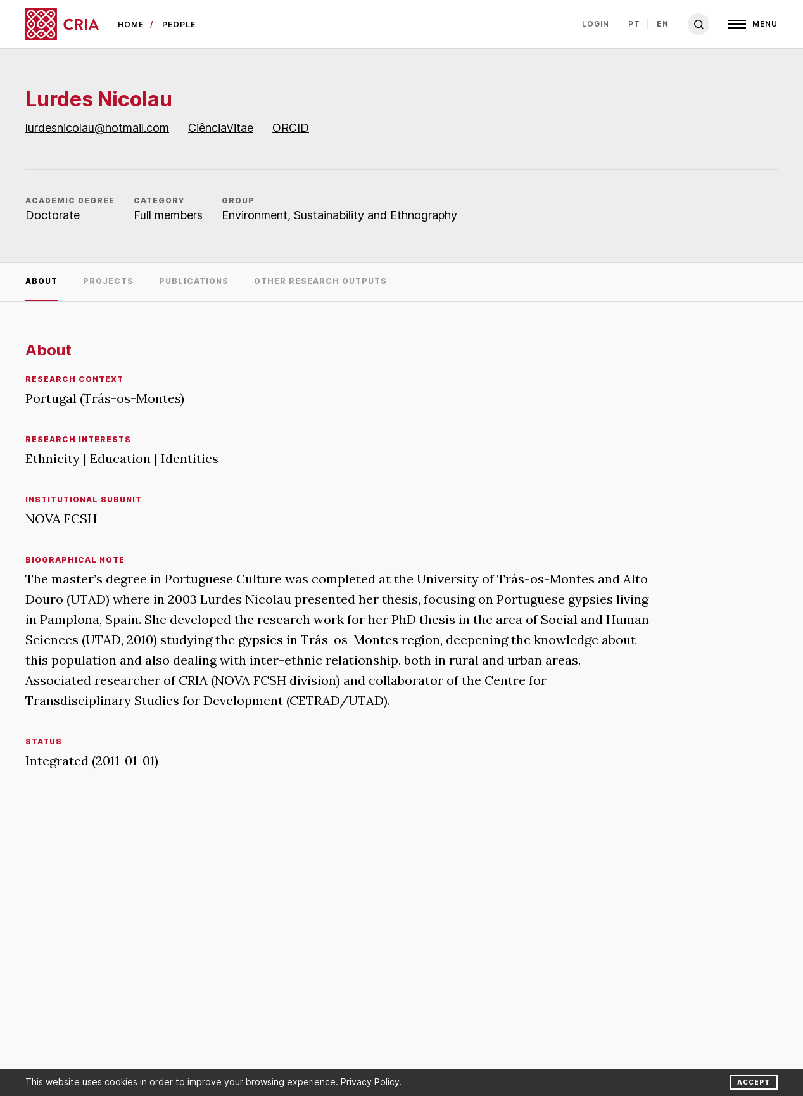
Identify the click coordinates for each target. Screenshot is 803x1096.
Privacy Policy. (371, 1081)
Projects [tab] (108, 281)
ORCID (290, 127)
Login (595, 24)
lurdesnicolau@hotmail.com (97, 127)
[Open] (753, 24)
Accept (753, 1082)
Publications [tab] (194, 281)
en (663, 24)
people (179, 24)
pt (634, 24)
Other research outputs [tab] (320, 281)
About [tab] (41, 281)
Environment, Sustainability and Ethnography (339, 215)
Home (131, 24)
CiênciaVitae (220, 127)
